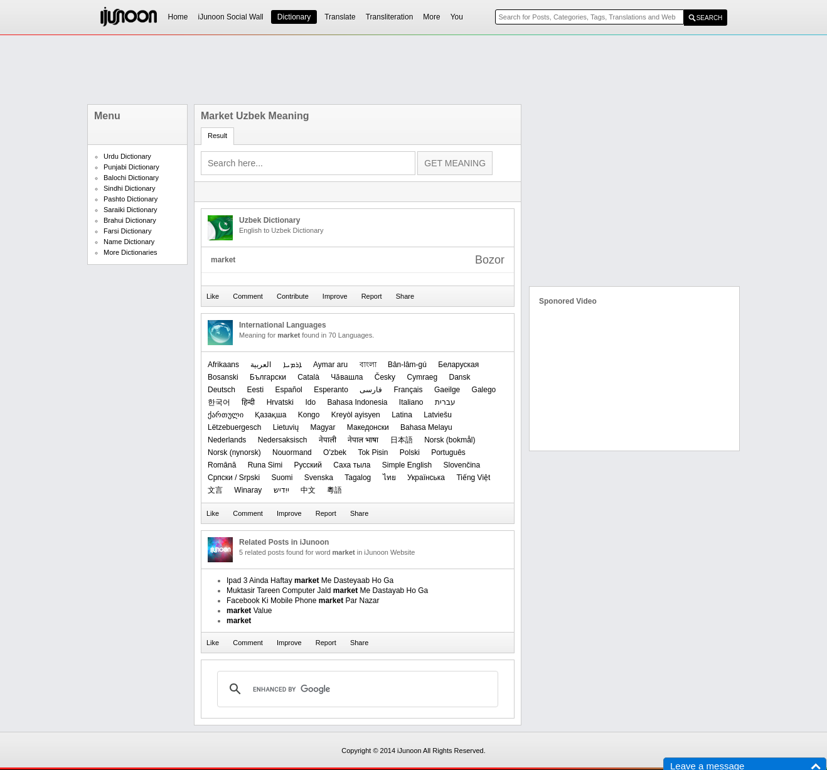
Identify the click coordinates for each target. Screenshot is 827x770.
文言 (215, 490)
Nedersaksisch (282, 440)
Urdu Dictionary (127, 156)
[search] (356, 689)
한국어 (219, 402)
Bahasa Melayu (426, 427)
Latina (402, 414)
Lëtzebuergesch (234, 427)
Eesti (255, 389)
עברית (445, 402)
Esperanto (331, 389)
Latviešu (438, 414)
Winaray (248, 490)
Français (408, 389)
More (431, 17)
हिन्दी (248, 402)
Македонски (368, 427)
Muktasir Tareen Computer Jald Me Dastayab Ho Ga (327, 590)
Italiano (411, 402)
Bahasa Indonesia (357, 402)
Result (217, 135)
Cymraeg (422, 377)
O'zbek (334, 452)
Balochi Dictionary (131, 177)
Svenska (318, 477)
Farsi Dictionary (127, 231)
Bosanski (223, 377)
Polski (410, 452)
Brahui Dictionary (130, 220)
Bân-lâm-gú (407, 364)
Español (288, 389)
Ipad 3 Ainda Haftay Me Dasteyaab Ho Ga (310, 580)
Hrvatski (280, 402)
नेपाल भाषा (363, 440)
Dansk (460, 377)
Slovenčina (462, 465)
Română (222, 465)
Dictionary (294, 17)
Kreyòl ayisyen (355, 414)
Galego (484, 389)
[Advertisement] (413, 69)
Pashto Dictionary (130, 199)
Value (249, 610)
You (457, 17)
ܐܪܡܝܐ (292, 364)
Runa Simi (265, 465)
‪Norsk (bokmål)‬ (449, 440)
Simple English (407, 465)
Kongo (309, 414)
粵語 (334, 490)
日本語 (401, 440)
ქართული (225, 414)
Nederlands (227, 440)
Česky (385, 377)
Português (448, 452)
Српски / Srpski (234, 477)
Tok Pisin (373, 452)
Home (178, 17)
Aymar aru (330, 364)
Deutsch (221, 389)
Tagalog (357, 477)
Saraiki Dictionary (130, 209)
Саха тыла (351, 465)
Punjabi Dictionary (131, 167)
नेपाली (327, 440)
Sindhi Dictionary (130, 188)
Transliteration (390, 17)
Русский (308, 465)
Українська (426, 477)
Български (268, 377)
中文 (308, 490)
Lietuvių (286, 427)
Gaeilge (447, 389)
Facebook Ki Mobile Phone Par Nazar (303, 600)
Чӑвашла (347, 377)
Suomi (281, 477)
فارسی (371, 389)
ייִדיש (281, 490)
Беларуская (458, 364)
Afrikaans (223, 364)
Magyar (322, 427)
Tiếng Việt (473, 477)
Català (308, 377)
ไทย (389, 477)
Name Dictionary (129, 241)
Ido (310, 402)
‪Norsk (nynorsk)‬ (234, 452)
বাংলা (368, 364)
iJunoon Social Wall (231, 17)
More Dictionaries (130, 252)
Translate (340, 17)
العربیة (260, 364)
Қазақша (270, 414)
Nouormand (292, 452)
